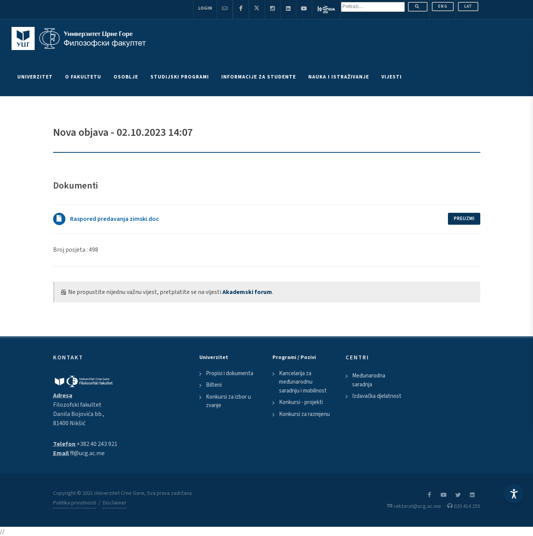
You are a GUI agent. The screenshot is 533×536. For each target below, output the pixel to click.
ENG (443, 6)
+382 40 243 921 (97, 444)
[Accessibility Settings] (513, 493)
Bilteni (214, 385)
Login (205, 8)
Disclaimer (115, 503)
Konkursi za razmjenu (304, 414)
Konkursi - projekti (301, 402)
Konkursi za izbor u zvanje (228, 401)
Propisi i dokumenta (229, 373)
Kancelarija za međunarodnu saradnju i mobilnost (303, 382)
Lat (468, 6)
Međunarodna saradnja (368, 380)
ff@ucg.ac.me (87, 453)
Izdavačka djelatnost (376, 396)
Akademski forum (247, 292)
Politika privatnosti (74, 503)
